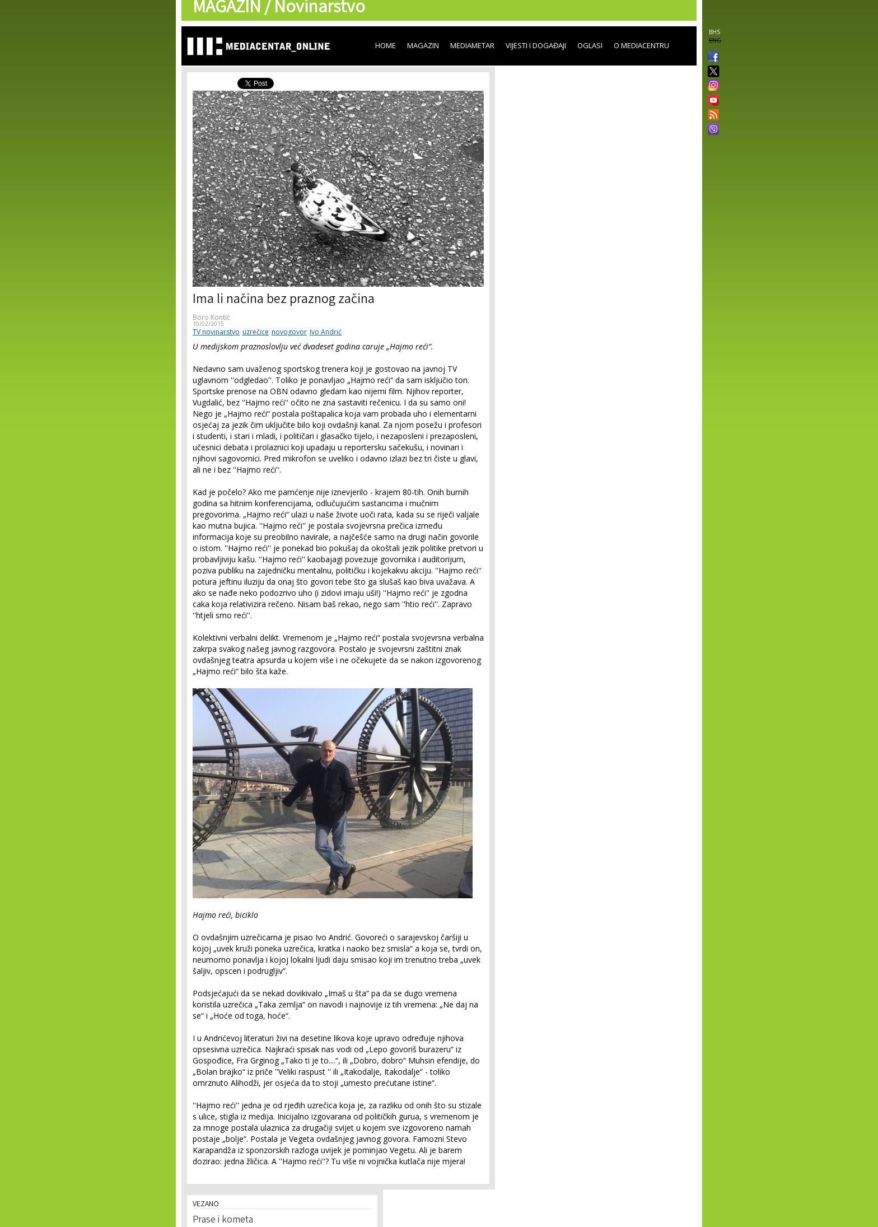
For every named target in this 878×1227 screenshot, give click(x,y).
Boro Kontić (211, 317)
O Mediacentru (641, 45)
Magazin (423, 45)
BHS (714, 32)
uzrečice (255, 332)
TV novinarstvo (216, 332)
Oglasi (590, 45)
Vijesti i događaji (536, 45)
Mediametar (472, 45)
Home (385, 45)
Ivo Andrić (326, 332)
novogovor (289, 332)
